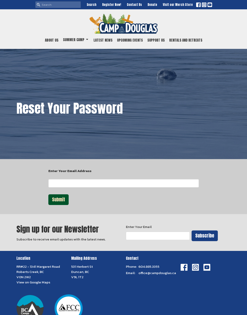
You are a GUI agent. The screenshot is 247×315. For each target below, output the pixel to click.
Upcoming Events (130, 40)
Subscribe (204, 235)
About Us (51, 40)
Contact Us (134, 4)
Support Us (156, 40)
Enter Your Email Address (69, 170)
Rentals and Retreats (185, 40)
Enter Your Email (139, 226)
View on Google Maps (33, 282)
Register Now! (111, 4)
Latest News (103, 40)
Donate (152, 4)
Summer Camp (76, 39)
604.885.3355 (148, 266)
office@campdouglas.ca (157, 272)
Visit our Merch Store (178, 4)
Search (91, 4)
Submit (58, 199)
